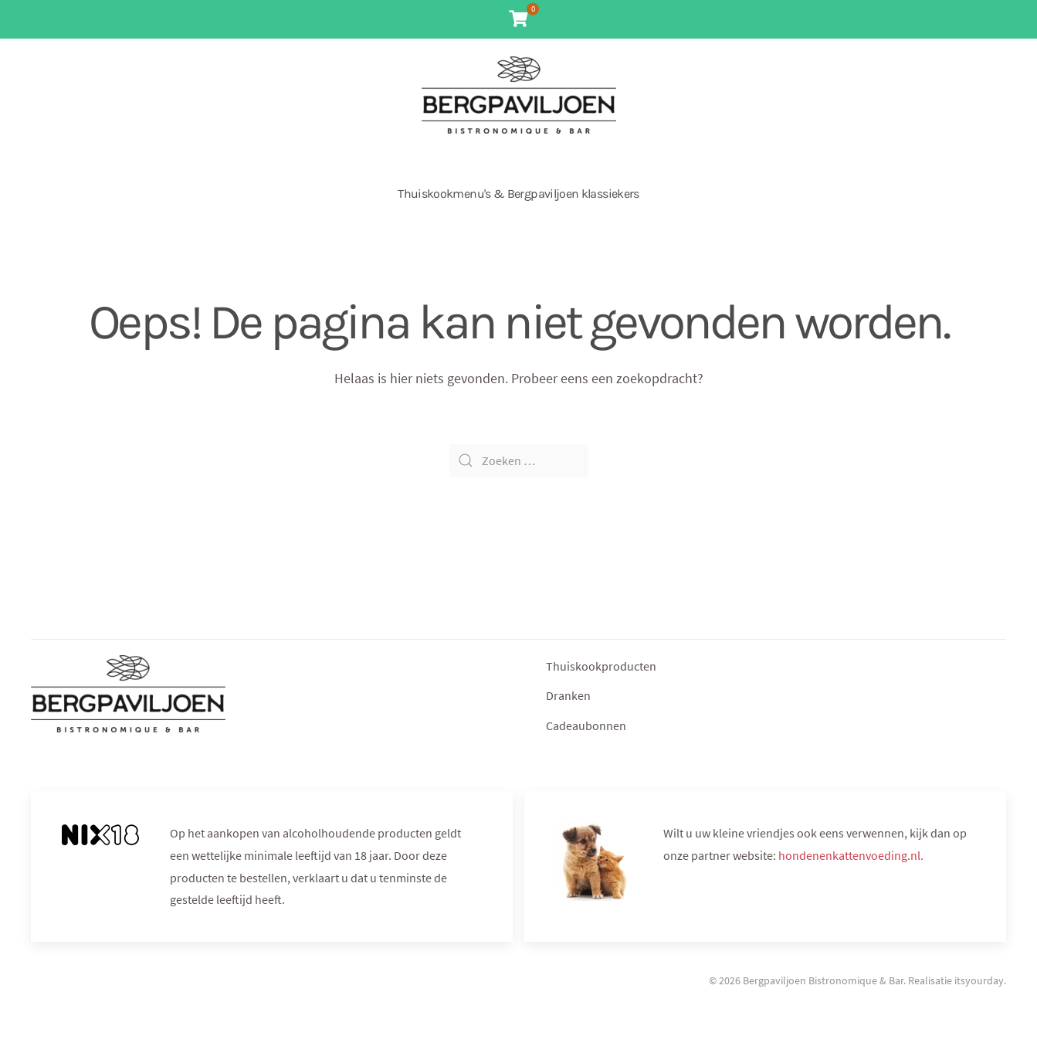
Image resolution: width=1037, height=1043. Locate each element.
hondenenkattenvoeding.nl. (850, 855)
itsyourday (979, 980)
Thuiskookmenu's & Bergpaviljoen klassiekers (518, 193)
